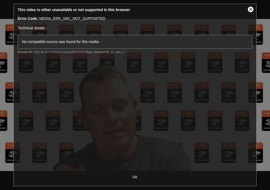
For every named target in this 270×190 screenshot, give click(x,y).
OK (135, 177)
